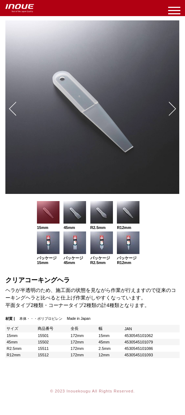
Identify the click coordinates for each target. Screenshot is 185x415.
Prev (12, 109)
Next (172, 109)
